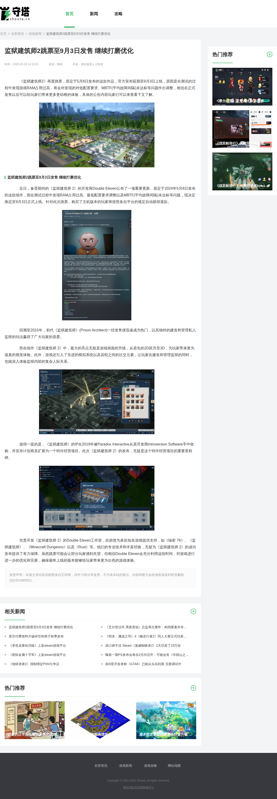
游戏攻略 (150, 765)
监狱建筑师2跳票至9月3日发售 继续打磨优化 (41, 627)
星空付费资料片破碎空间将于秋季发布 (36, 636)
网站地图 (174, 765)
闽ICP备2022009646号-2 (138, 787)
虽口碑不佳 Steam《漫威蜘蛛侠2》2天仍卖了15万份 (143, 645)
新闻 (94, 14)
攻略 (118, 14)
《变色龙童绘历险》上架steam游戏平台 (37, 645)
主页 (3, 33)
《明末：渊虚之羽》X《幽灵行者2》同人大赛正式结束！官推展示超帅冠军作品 (147, 636)
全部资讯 (17, 33)
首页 (69, 14)
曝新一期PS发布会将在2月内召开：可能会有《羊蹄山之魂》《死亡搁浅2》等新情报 (147, 655)
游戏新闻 (35, 33)
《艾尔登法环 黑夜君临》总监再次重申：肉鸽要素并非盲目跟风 (147, 627)
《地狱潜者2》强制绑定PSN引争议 (34, 664)
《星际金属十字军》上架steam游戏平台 (37, 655)
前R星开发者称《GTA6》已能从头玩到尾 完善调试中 (143, 664)
